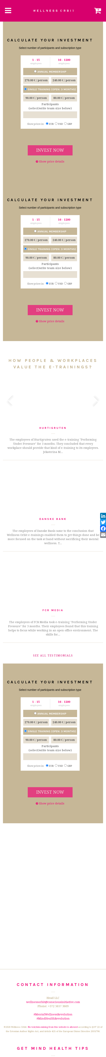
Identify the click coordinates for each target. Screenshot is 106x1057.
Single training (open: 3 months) (50, 89)
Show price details (50, 161)
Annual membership (50, 71)
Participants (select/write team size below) (50, 106)
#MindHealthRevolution (53, 1018)
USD (59, 123)
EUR (50, 123)
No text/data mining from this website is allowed (53, 1027)
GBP (68, 123)
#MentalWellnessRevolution (53, 1014)
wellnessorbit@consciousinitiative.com (53, 1002)
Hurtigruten (52, 428)
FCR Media (52, 610)
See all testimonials (53, 655)
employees (36, 63)
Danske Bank (52, 519)
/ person (36, 80)
